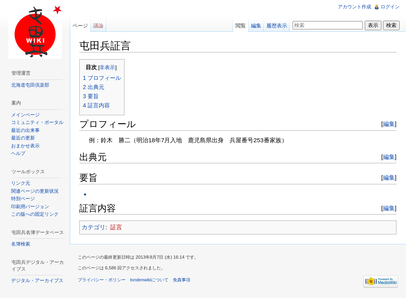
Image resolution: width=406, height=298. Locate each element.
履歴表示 (276, 26)
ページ (80, 26)
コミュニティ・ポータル (37, 122)
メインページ (25, 115)
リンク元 (20, 183)
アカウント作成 (354, 7)
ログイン (390, 7)
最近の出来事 (25, 130)
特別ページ (23, 198)
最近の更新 (23, 138)
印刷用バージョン (30, 206)
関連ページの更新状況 (35, 191)
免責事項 (181, 279)
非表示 (107, 67)
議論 (98, 26)
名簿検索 (20, 244)
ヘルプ (18, 153)
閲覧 (241, 26)
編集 (389, 123)
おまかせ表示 (25, 146)
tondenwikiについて (149, 279)
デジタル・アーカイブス (37, 280)
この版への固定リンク (35, 214)
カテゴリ (93, 227)
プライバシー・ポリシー (102, 279)
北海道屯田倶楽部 (30, 85)
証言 (116, 227)
